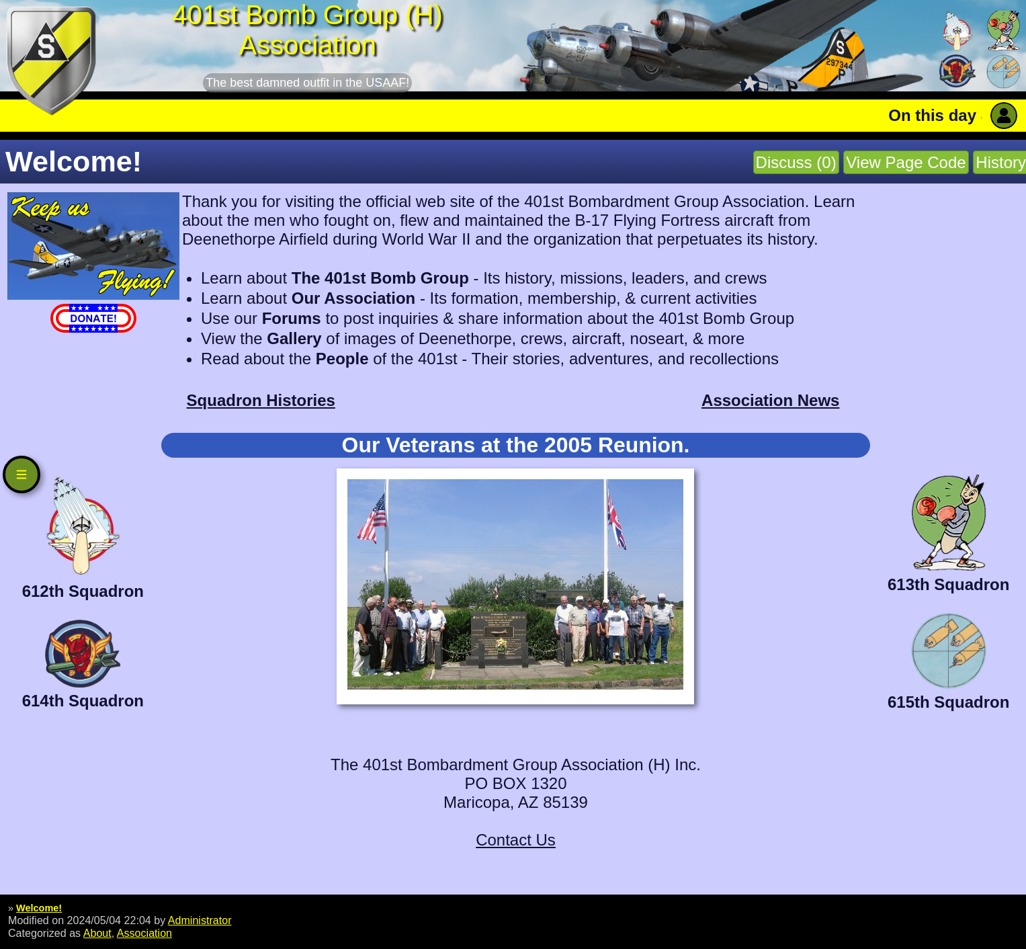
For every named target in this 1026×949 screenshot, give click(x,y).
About (97, 933)
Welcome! (39, 908)
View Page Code (906, 162)
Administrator (200, 920)
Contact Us (516, 840)
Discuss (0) (796, 162)
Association (144, 933)
